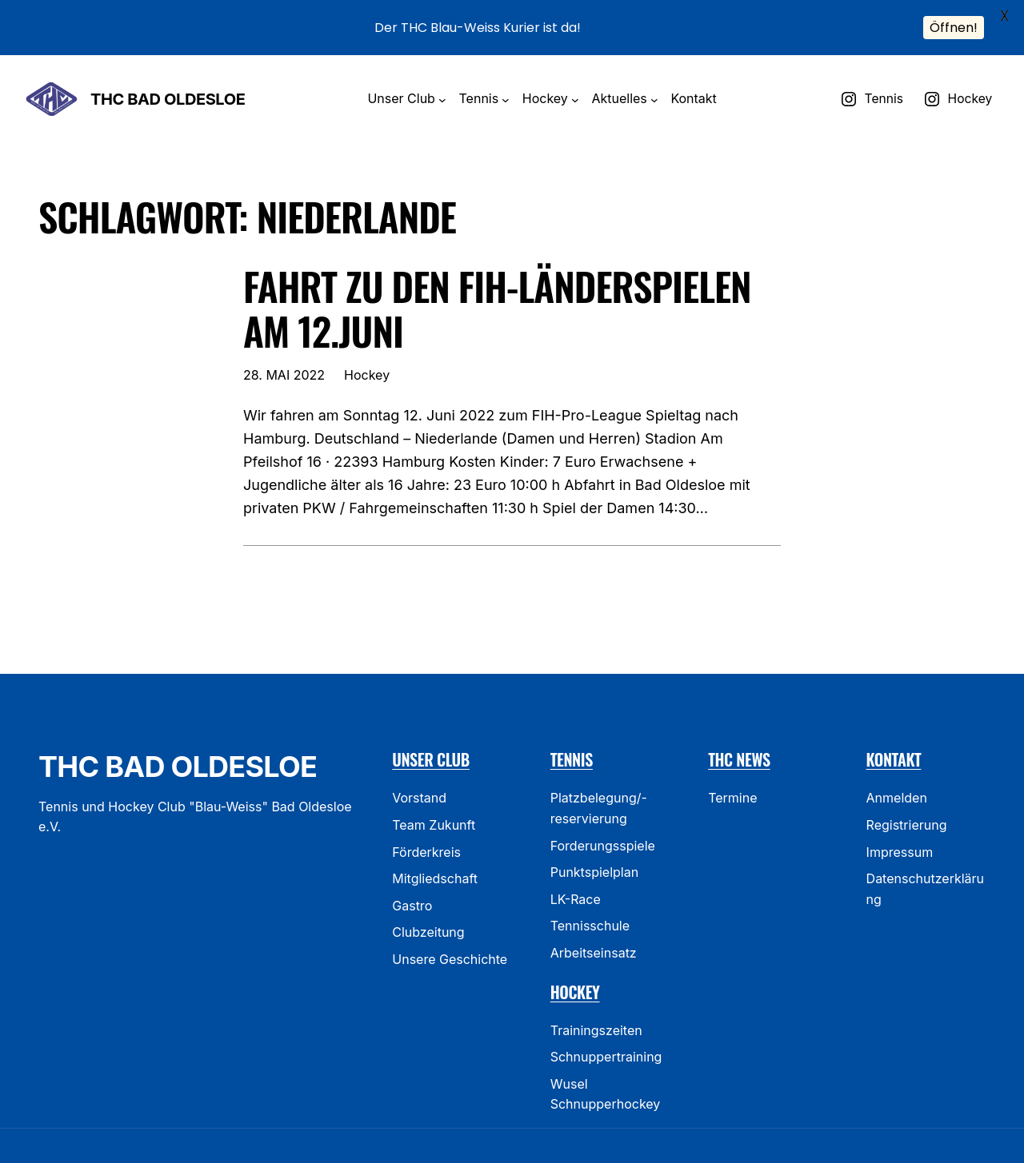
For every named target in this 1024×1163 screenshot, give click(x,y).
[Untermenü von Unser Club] (442, 73)
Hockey (367, 348)
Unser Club (431, 733)
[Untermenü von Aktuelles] (654, 73)
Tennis (571, 733)
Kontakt (894, 733)
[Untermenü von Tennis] (506, 73)
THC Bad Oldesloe (167, 72)
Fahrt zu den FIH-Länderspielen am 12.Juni (497, 281)
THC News (739, 733)
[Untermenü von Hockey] (575, 73)
